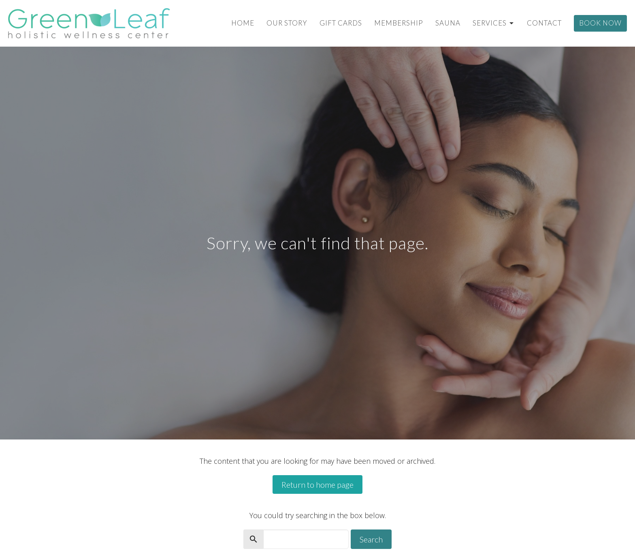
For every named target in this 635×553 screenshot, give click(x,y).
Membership (398, 23)
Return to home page (317, 484)
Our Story (286, 23)
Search (371, 539)
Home (242, 23)
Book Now (600, 23)
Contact (544, 23)
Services (494, 23)
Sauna (447, 23)
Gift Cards (341, 23)
